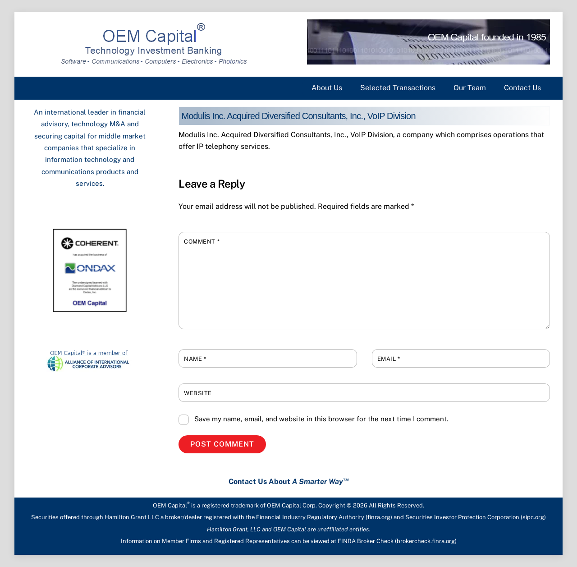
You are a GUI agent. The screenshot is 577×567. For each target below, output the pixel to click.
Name (195, 358)
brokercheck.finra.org (426, 541)
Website (198, 393)
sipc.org (533, 517)
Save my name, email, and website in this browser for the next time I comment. (321, 419)
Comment (202, 241)
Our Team (469, 87)
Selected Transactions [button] (397, 87)
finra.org (378, 517)
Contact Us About (289, 481)
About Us (326, 87)
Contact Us (522, 87)
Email (388, 358)
